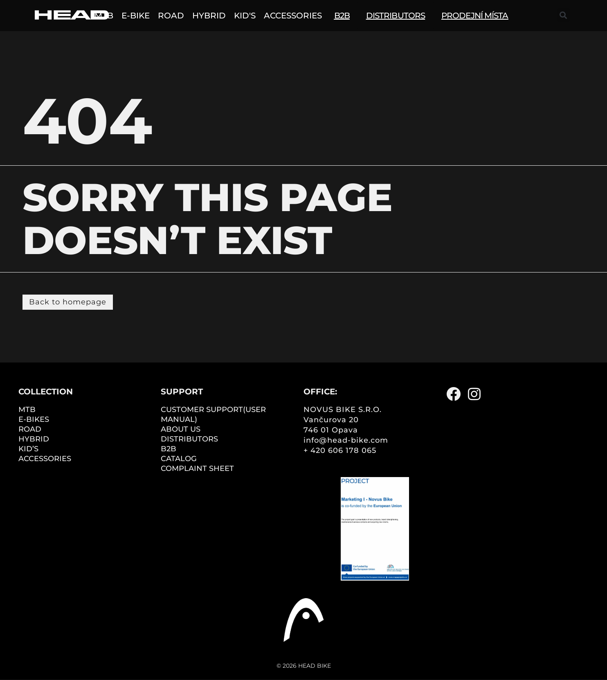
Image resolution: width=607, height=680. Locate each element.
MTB (27, 409)
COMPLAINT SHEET (197, 468)
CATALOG (179, 458)
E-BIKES (33, 419)
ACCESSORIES (44, 458)
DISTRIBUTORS (189, 439)
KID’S (28, 448)
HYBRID (33, 439)
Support (182, 391)
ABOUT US (180, 429)
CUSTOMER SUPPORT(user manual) (213, 414)
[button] (563, 15)
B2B (168, 448)
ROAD (29, 429)
